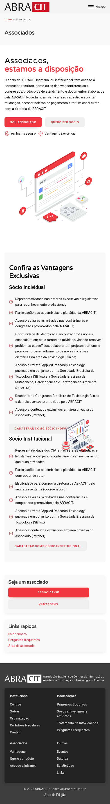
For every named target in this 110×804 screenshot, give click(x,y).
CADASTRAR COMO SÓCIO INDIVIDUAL (45, 428)
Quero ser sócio (22, 758)
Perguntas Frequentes (73, 730)
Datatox (62, 758)
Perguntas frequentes (24, 640)
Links (61, 772)
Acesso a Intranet (23, 765)
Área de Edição (55, 795)
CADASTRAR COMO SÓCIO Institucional (48, 546)
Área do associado (21, 646)
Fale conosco (17, 634)
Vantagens (18, 751)
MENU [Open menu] (97, 7)
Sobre (14, 711)
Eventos (63, 751)
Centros (16, 704)
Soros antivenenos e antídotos (72, 714)
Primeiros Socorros (72, 704)
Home (8, 19)
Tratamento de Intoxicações (77, 723)
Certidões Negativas (25, 725)
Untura (81, 789)
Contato (15, 732)
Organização (19, 718)
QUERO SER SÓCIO (65, 122)
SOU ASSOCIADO (23, 122)
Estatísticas (65, 765)
